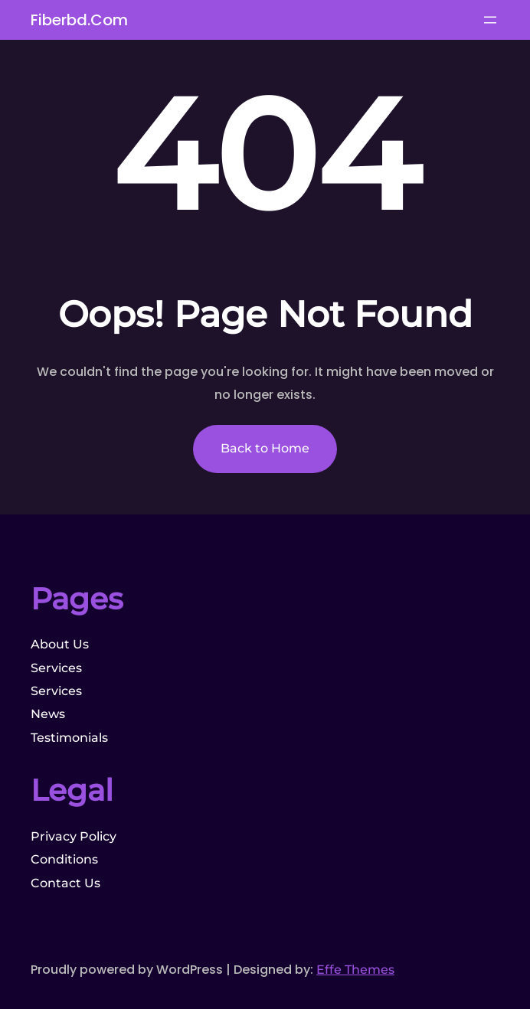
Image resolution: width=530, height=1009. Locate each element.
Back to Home (265, 448)
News (48, 714)
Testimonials (69, 737)
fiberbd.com (79, 20)
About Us (60, 644)
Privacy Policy (73, 836)
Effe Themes (355, 969)
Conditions (64, 859)
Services (56, 668)
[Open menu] (490, 20)
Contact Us (65, 883)
